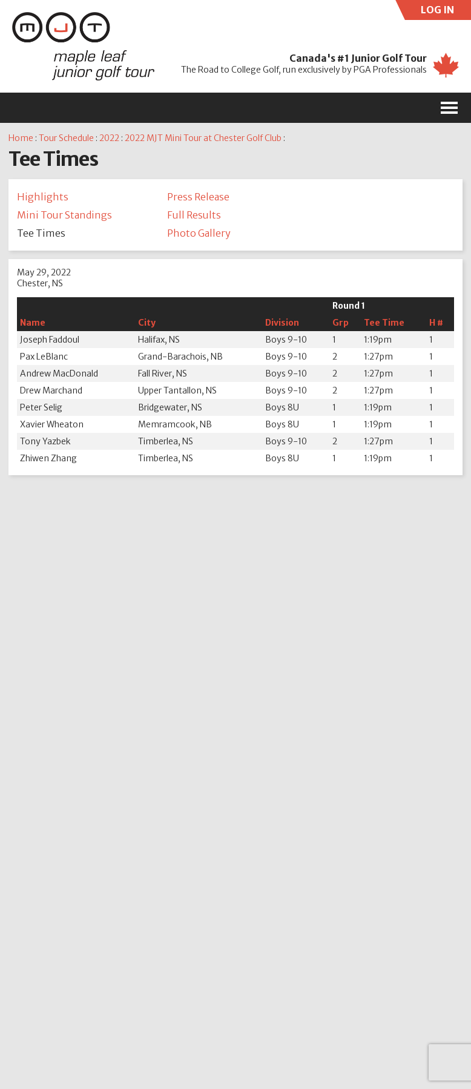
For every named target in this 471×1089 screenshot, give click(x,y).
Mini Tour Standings (64, 215)
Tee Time (384, 322)
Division (282, 322)
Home (20, 138)
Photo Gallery (199, 233)
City (147, 322)
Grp (340, 322)
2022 (109, 138)
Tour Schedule (66, 138)
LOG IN (446, 12)
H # (436, 322)
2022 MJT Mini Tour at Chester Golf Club (203, 138)
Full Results (194, 215)
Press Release (198, 197)
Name (32, 322)
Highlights (42, 197)
